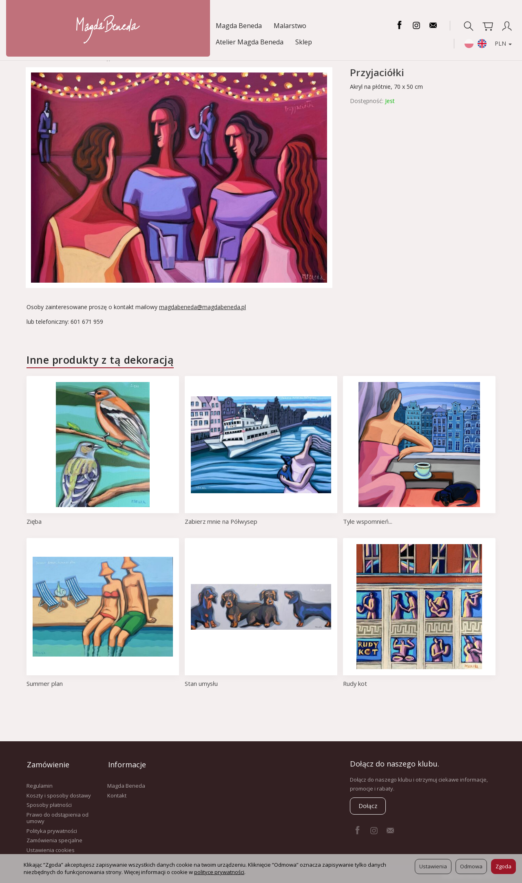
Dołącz (367, 806)
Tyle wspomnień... (368, 521)
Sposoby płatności (49, 804)
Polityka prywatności (52, 829)
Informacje (126, 764)
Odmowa (471, 866)
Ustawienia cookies (51, 848)
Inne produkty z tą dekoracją (100, 360)
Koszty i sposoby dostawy (59, 794)
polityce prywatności (219, 872)
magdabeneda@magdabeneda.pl (202, 307)
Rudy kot (355, 683)
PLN (498, 25)
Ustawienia (433, 866)
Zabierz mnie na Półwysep (222, 521)
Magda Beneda (39, 25)
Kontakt (116, 794)
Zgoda (503, 866)
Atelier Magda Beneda (152, 25)
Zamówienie (48, 764)
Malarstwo (90, 25)
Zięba (34, 521)
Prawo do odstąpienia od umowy (57, 817)
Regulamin (40, 784)
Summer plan (45, 683)
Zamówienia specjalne (54, 839)
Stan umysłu (202, 683)
